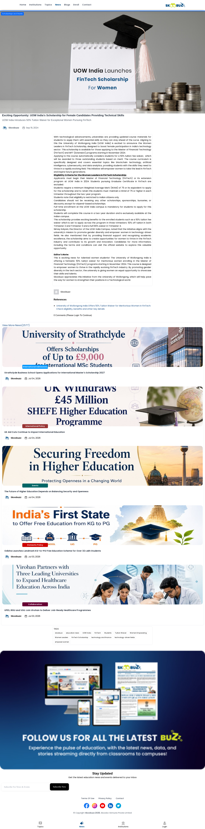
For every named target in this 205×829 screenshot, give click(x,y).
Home (23, 4)
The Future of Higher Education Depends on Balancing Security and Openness (46, 491)
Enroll (76, 4)
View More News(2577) (16, 325)
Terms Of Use (87, 798)
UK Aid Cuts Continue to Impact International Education (34, 432)
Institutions (35, 4)
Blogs (67, 4)
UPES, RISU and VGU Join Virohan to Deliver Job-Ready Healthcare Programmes (47, 610)
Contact (86, 4)
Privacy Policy (105, 798)
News (58, 4)
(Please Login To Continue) (79, 315)
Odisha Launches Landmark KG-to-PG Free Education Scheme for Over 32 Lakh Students (52, 550)
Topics (48, 4)
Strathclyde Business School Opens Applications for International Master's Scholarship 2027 (54, 372)
